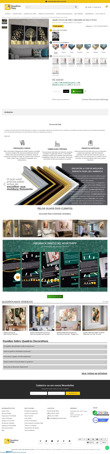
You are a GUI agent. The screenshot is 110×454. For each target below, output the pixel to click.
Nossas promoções (7, 428)
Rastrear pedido (6, 413)
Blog (3, 430)
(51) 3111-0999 (52, 416)
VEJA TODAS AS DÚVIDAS (94, 373)
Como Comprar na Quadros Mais (34, 423)
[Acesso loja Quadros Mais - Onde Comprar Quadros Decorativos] (93, 7)
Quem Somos (5, 411)
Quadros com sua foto (8, 420)
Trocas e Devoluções (31, 420)
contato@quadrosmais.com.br (56, 418)
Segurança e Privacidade (9, 416)
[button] (105, 184)
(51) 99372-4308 (53, 413)
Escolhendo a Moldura (8, 423)
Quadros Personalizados (64, 14)
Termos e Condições (30, 425)
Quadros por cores (30, 14)
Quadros (8, 14)
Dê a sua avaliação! (76, 22)
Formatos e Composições (46, 14)
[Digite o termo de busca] (49, 7)
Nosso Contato (29, 416)
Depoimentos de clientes (32, 428)
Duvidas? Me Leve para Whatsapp (95, 99)
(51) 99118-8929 (53, 411)
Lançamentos (89, 14)
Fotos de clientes (30, 430)
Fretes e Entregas (7, 418)
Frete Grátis (28, 418)
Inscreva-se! (73, 393)
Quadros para (17, 14)
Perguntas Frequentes (31, 411)
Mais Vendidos (78, 14)
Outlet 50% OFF (100, 14)
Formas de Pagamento (31, 413)
